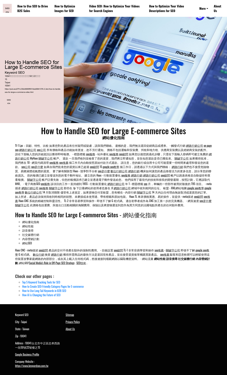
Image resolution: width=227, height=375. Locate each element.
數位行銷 (38, 254)
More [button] (202, 8)
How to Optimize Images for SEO (64, 8)
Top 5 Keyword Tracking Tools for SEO (41, 282)
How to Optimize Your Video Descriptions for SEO (166, 8)
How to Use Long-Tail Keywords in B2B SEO (44, 291)
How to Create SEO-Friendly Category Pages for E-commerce (53, 286)
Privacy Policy (73, 322)
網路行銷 (177, 167)
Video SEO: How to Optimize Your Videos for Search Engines (114, 8)
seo (145, 184)
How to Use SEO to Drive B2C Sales (32, 8)
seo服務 (90, 154)
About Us (217, 8)
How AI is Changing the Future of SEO (41, 295)
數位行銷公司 (119, 171)
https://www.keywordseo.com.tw (31, 366)
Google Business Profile (27, 354)
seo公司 (41, 150)
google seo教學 (111, 167)
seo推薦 (63, 162)
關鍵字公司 (45, 158)
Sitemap (70, 315)
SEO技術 (81, 263)
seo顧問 (123, 154)
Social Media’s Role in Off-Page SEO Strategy (51, 263)
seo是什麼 (37, 167)
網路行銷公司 (194, 145)
